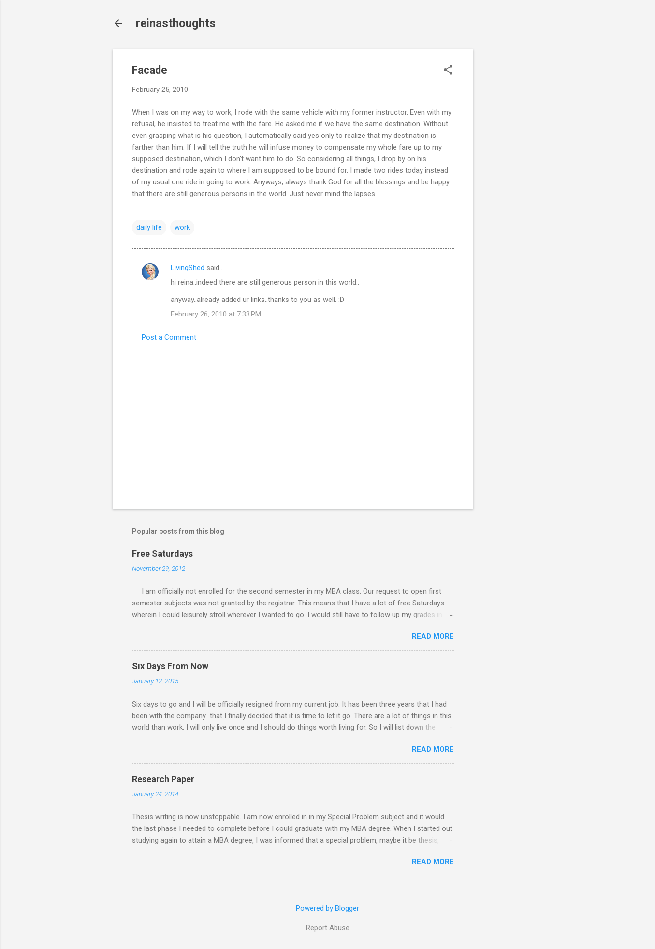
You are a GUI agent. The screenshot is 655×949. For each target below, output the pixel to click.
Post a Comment (169, 337)
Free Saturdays (162, 553)
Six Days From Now (170, 666)
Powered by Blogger (327, 908)
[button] (448, 70)
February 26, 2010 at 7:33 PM (216, 314)
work (182, 227)
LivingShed (187, 267)
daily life (149, 227)
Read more (433, 636)
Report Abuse (327, 927)
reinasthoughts (176, 23)
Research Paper (163, 779)
